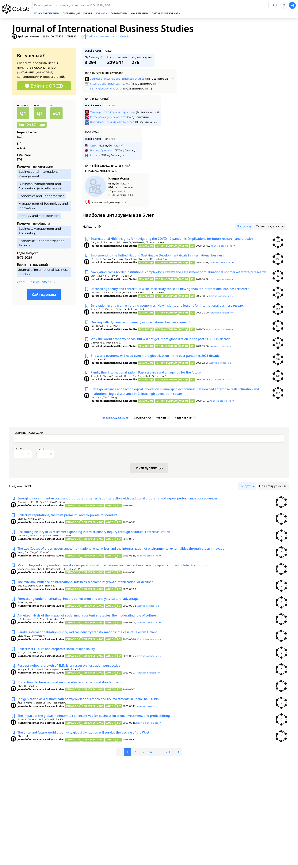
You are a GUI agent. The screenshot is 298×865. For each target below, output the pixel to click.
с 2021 (109, 50)
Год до (40, 448)
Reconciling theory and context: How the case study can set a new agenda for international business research (170, 289)
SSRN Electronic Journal (106, 88)
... (159, 752)
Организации (71, 13)
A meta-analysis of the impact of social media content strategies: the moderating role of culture (86, 615)
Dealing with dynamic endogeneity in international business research (141, 322)
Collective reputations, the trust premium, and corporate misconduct (67, 515)
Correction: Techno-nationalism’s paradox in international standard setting (71, 682)
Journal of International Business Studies (117, 78)
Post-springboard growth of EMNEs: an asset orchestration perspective (68, 665)
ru (274, 5)
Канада (95, 155)
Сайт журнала (44, 294)
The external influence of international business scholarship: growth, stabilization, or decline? (85, 582)
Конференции (139, 13)
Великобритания (102, 150)
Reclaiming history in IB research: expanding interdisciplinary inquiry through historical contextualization (93, 532)
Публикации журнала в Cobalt (107, 36)
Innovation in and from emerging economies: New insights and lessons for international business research (168, 305)
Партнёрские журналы (165, 13)
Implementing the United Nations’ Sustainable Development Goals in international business (157, 255)
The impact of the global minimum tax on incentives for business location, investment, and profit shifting (93, 716)
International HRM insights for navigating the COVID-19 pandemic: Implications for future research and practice (172, 239)
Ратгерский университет (108, 117)
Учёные (87, 13)
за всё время (93, 50)
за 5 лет (110, 105)
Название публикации (28, 432)
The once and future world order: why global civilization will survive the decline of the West (83, 732)
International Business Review (110, 83)
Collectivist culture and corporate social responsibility (56, 649)
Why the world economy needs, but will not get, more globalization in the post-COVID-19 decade (161, 339)
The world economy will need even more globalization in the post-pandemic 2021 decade (155, 356)
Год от (18, 448)
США (93, 145)
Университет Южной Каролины (112, 112)
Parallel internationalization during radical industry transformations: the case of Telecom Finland (87, 632)
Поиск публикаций (46, 13)
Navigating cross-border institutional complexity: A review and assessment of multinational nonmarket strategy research (178, 272)
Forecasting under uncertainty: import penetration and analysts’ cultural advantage (78, 599)
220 (168, 752)
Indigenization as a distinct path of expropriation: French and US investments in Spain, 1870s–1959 (88, 699)
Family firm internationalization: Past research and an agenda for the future (146, 372)
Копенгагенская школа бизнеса (112, 122)
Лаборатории (119, 13)
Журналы (102, 13)
